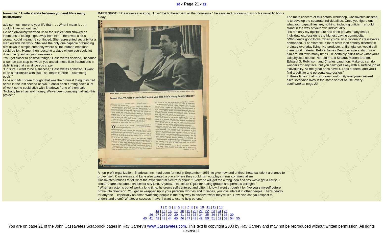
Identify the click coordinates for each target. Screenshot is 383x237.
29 (169, 214)
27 (157, 214)
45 (176, 218)
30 (176, 214)
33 (194, 214)
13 (220, 207)
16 (169, 211)
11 (208, 207)
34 (200, 214)
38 (225, 214)
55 (238, 218)
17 (176, 211)
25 (225, 211)
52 (219, 218)
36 (213, 214)
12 (214, 207)
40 (145, 218)
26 (151, 214)
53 (225, 218)
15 (163, 211)
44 (169, 218)
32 (188, 214)
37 (219, 214)
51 (213, 218)
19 (188, 211)
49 (200, 218)
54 (232, 218)
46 (182, 218)
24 (219, 211)
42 (157, 218)
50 (207, 218)
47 (188, 218)
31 (182, 214)
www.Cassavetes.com (166, 226)
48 (194, 218)
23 (213, 211)
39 (232, 214)
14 (157, 211)
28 (163, 214)
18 (182, 211)
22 (204, 4)
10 (202, 207)
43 (163, 218)
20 (178, 4)
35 (207, 214)
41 (151, 218)
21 (200, 211)
